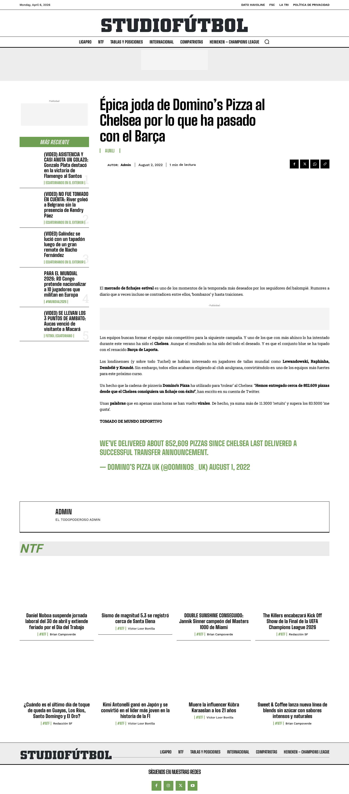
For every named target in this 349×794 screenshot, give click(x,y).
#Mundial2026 (56, 302)
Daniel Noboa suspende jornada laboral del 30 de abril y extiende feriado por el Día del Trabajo (56, 621)
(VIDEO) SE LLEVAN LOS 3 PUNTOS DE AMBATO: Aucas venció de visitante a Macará (65, 321)
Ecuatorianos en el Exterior (64, 183)
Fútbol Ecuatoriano (59, 336)
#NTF (42, 634)
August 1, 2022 (229, 467)
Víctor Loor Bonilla (141, 628)
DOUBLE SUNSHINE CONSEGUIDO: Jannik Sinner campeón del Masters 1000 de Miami (214, 621)
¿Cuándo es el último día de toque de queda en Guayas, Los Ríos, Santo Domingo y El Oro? (57, 710)
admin (126, 165)
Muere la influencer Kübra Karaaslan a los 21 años (214, 707)
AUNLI (110, 150)
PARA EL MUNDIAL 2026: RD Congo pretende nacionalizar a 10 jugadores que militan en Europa (65, 284)
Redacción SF (298, 634)
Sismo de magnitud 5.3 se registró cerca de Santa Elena (135, 618)
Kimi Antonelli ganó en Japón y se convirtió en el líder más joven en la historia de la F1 (135, 710)
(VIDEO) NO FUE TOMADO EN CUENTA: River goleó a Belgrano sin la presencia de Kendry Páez (66, 205)
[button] (267, 41)
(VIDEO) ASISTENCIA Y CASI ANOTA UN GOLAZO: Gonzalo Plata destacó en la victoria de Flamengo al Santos (66, 165)
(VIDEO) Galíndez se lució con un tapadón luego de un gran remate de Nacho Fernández (64, 244)
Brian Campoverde (63, 634)
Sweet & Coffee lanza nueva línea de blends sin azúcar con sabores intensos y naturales (292, 710)
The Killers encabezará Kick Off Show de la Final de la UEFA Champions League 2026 (292, 621)
